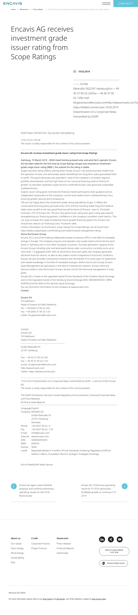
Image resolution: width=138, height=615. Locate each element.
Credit (34, 538)
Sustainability (17, 557)
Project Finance (39, 548)
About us (15, 538)
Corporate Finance (40, 543)
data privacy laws (99, 599)
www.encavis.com (80, 286)
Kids (13, 562)
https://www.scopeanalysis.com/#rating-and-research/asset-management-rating (61, 230)
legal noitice (48, 599)
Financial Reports (65, 548)
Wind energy (17, 552)
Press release (38, 9)
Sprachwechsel (116, 563)
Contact (125, 3)
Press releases (64, 543)
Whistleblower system (114, 551)
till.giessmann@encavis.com (42, 315)
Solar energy (17, 548)
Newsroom (24, 9)
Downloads (62, 552)
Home (13, 9)
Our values (16, 543)
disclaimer (60, 599)
